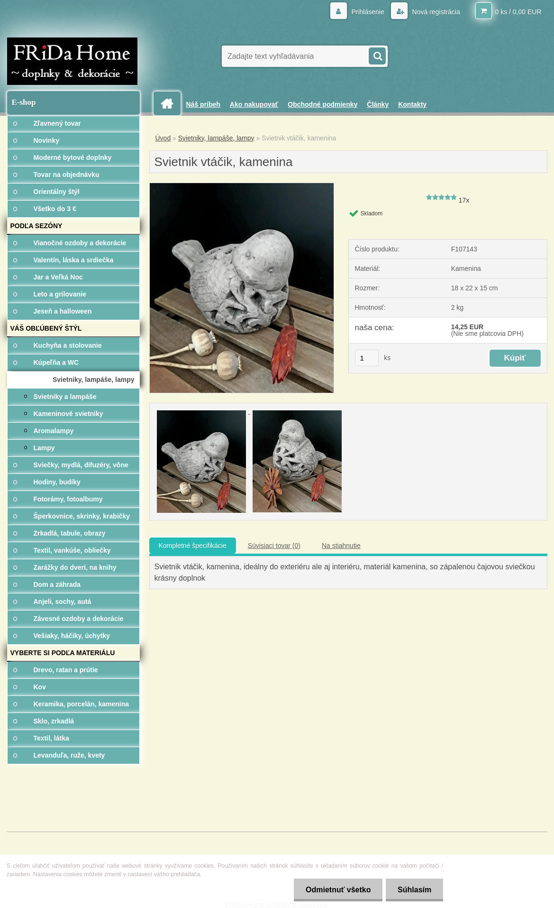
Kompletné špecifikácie (193, 545)
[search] (377, 55)
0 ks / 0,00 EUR (518, 12)
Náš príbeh (203, 104)
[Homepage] (171, 104)
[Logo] (72, 61)
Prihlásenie (368, 12)
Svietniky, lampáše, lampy (216, 138)
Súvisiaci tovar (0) (274, 545)
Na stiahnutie (341, 545)
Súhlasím (414, 890)
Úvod (163, 138)
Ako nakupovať (254, 104)
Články (378, 104)
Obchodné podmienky (322, 104)
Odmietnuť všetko (337, 890)
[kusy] (367, 358)
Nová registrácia (435, 12)
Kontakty (412, 104)
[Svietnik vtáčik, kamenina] (242, 186)
